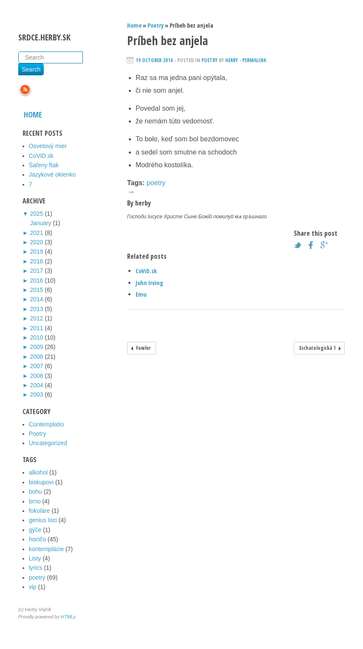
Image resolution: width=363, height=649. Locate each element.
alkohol (38, 472)
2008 (36, 356)
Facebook (313, 245)
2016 (36, 280)
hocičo (37, 539)
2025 (36, 213)
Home (33, 114)
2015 (36, 289)
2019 (36, 251)
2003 (36, 394)
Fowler (143, 348)
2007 (36, 366)
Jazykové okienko (52, 174)
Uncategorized (48, 443)
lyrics (36, 567)
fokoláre (39, 510)
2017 (36, 270)
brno (35, 501)
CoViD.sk (41, 155)
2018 (36, 261)
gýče (35, 529)
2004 (36, 385)
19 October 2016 (154, 60)
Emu (141, 294)
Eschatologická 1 (317, 348)
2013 (36, 309)
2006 (36, 375)
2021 (36, 232)
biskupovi (41, 482)
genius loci (43, 520)
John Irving (149, 283)
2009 (36, 346)
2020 (36, 242)
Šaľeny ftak (44, 165)
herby (231, 60)
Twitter (300, 245)
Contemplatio (46, 424)
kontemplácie (46, 549)
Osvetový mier (48, 146)
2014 (36, 299)
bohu (35, 491)
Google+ (326, 245)
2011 (36, 328)
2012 (36, 318)
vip (33, 586)
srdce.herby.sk (44, 37)
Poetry (37, 433)
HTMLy (68, 616)
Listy (35, 558)
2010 (36, 337)
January (40, 223)
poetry (37, 577)
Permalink (254, 60)
